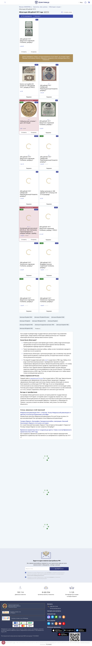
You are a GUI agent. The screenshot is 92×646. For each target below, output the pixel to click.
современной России (36, 307)
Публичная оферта (51, 620)
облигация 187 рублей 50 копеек (41, 245)
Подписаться (59, 497)
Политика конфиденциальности (54, 624)
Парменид (4, 593)
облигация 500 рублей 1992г (26, 256)
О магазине (4, 611)
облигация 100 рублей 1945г (26, 253)
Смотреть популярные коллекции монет (13, 598)
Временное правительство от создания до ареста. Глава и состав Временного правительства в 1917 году (46, 359)
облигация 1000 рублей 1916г (39, 249)
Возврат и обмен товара (7, 629)
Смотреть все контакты (54, 539)
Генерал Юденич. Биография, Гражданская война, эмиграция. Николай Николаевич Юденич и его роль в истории (44, 351)
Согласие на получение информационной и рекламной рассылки (63, 626)
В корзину (32, 52)
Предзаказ (27, 97)
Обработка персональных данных (55, 617)
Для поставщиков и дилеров (53, 614)
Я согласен (49, 644)
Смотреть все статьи (8, 595)
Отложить (23, 52)
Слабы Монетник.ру (6, 609)
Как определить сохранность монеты (12, 579)
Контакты (3, 620)
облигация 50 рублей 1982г (62, 253)
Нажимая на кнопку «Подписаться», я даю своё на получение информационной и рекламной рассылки (43, 506)
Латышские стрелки (7, 588)
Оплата (3, 618)
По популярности (26, 16)
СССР (46, 288)
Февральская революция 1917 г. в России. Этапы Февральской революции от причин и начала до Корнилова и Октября (45, 342)
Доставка (3, 616)
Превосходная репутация (8, 627)
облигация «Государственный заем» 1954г (44, 253)
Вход (80, 2)
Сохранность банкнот (7, 581)
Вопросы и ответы (6, 613)
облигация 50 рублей (52, 249)
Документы (49, 631)
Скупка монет (49, 611)
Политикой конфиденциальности (35, 504)
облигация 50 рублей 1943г (26, 245)
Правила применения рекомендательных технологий (60, 629)
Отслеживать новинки (65, 12)
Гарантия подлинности (7, 625)
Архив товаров (5, 632)
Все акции (49, 609)
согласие (49, 501)
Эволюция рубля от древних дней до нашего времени (16, 591)
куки (14, 642)
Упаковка (3, 623)
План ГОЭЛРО (5, 584)
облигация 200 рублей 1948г (57, 245)
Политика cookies (50, 622)
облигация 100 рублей (25, 249)
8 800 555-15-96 (54, 535)
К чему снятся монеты (8, 586)
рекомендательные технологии (47, 642)
